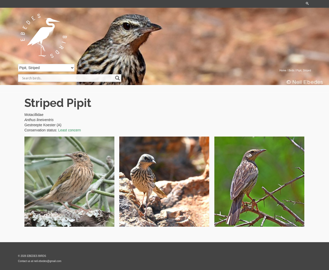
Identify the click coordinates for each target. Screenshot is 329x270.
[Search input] (67, 78)
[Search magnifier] (117, 78)
